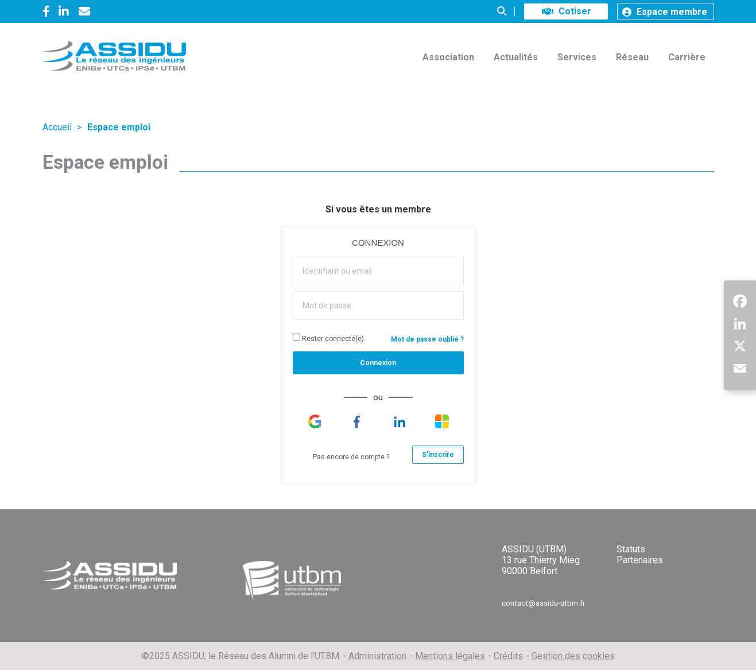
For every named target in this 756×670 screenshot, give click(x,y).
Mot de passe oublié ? (427, 339)
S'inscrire (438, 455)
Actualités (516, 57)
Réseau (632, 57)
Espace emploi (118, 127)
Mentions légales (450, 655)
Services (576, 57)
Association (448, 57)
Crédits (508, 655)
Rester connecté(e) (328, 338)
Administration (377, 655)
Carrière (686, 57)
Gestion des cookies (573, 655)
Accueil (57, 127)
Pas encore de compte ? (351, 457)
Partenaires (640, 560)
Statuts (631, 549)
